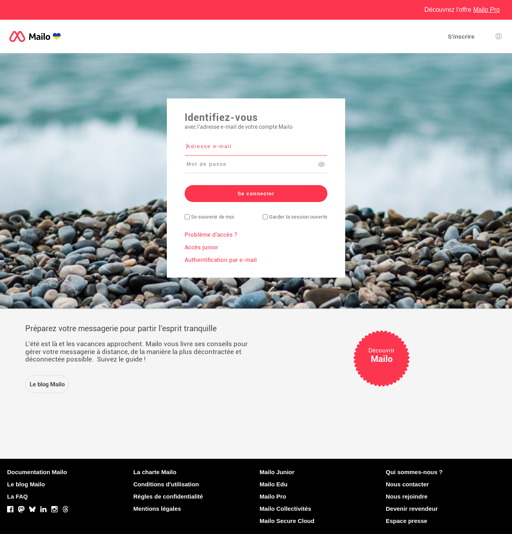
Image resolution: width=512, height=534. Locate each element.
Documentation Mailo (37, 472)
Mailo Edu (274, 484)
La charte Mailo (154, 472)
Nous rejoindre (407, 496)
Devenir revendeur (412, 508)
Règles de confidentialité (168, 496)
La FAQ (17, 496)
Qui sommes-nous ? (414, 472)
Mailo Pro (273, 496)
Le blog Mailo (26, 484)
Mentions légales (157, 508)
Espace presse (406, 520)
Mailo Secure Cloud (287, 520)
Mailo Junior (277, 472)
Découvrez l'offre (462, 9)
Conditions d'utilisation (166, 484)
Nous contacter (407, 484)
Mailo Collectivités (285, 508)
